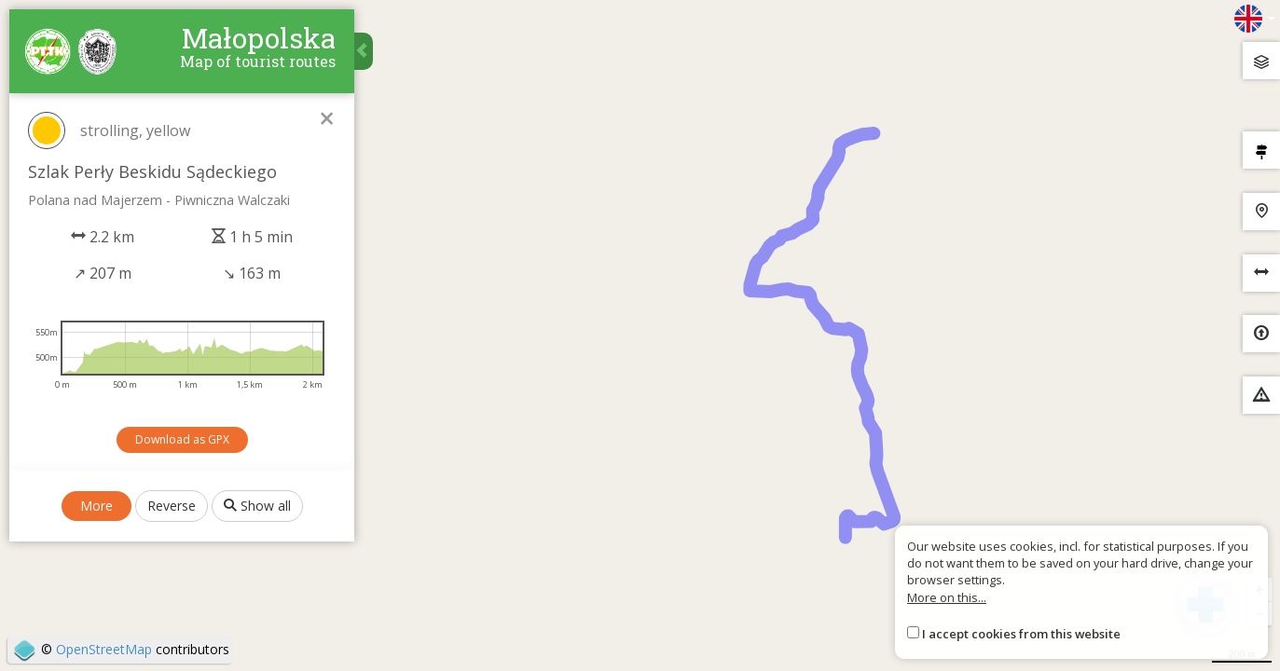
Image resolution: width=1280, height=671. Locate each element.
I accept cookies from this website (1021, 633)
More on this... (946, 597)
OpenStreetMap (104, 649)
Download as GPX (182, 439)
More (96, 505)
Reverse (171, 505)
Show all (257, 505)
